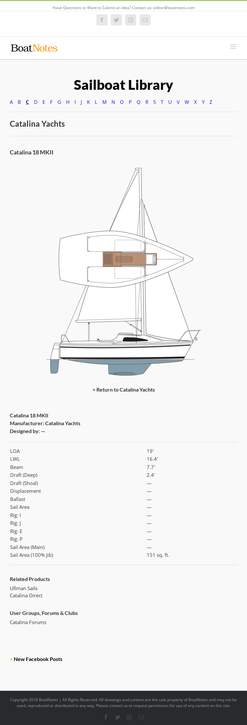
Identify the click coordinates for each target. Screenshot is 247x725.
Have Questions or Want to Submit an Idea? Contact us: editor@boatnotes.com (124, 7)
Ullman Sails (24, 588)
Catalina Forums (28, 622)
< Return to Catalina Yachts (123, 389)
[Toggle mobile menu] (233, 46)
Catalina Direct (26, 595)
